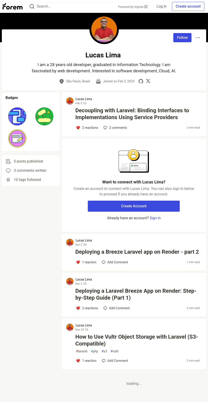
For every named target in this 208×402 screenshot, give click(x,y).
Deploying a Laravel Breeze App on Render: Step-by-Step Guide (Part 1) (136, 294)
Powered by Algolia (133, 6)
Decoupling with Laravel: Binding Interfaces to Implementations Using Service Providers (132, 114)
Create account (188, 6)
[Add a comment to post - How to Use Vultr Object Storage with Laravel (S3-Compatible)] (86, 361)
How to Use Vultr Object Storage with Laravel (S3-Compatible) (136, 340)
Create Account (134, 206)
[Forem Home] (12, 6)
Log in (161, 6)
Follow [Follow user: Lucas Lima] (182, 37)
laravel (81, 351)
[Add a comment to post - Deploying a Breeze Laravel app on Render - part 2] (86, 262)
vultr (115, 351)
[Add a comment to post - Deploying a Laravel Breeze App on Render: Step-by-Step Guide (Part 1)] (87, 308)
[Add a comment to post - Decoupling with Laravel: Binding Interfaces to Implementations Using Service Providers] (87, 128)
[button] (17, 116)
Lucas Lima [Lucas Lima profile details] (84, 99)
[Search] (32, 6)
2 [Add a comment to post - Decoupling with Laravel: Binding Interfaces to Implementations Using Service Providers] (115, 127)
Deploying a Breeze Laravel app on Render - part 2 (137, 252)
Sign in (155, 218)
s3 (104, 351)
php (94, 351)
